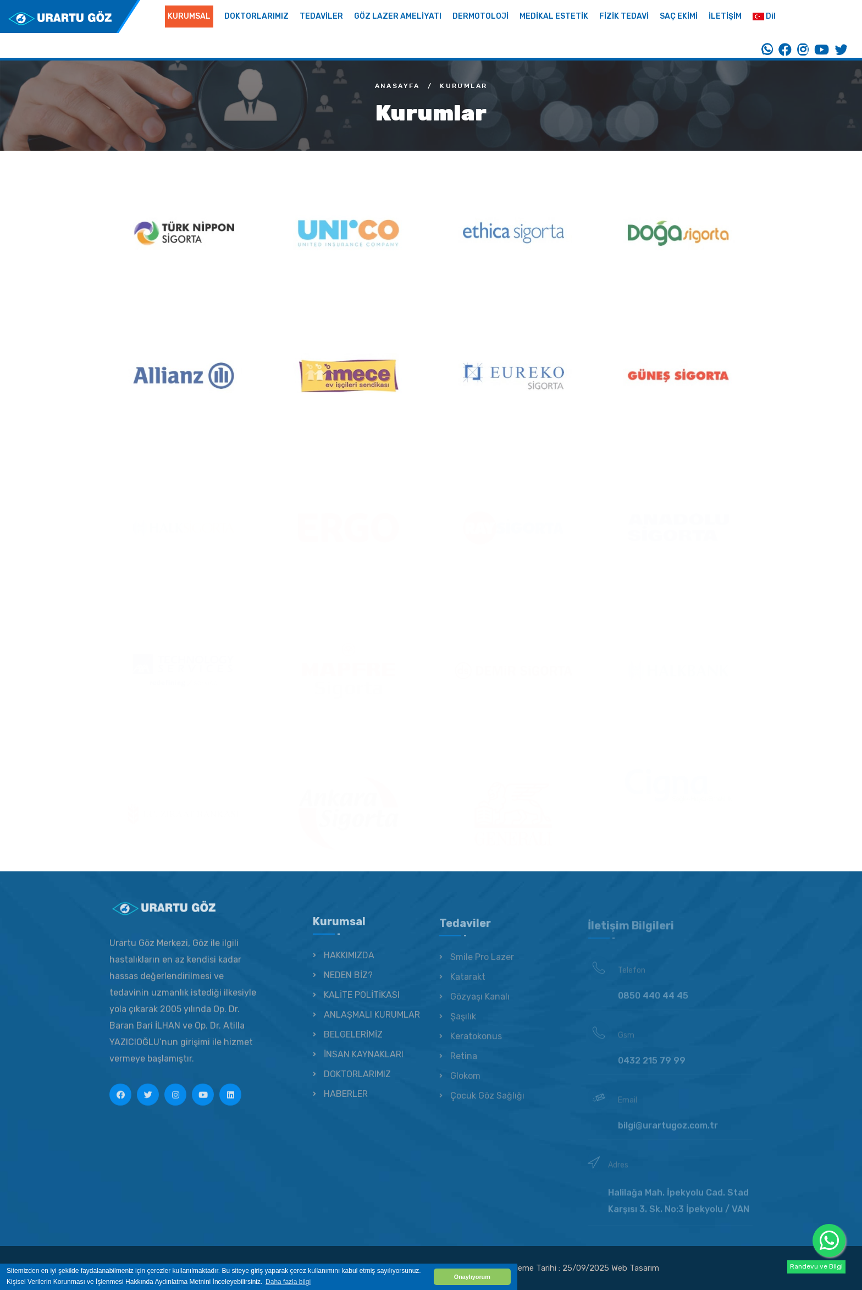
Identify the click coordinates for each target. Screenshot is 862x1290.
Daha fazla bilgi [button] (288, 1282)
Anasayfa (397, 86)
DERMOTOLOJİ (480, 16)
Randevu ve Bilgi (816, 1266)
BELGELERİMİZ (353, 1041)
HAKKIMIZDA (349, 962)
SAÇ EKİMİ (679, 16)
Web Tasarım (635, 1268)
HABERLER (346, 1101)
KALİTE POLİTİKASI (362, 1002)
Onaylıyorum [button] (472, 1276)
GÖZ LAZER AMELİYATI (397, 16)
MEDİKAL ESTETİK (554, 16)
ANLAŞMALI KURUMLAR (372, 1022)
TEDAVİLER (321, 16)
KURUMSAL (189, 16)
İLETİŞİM (725, 16)
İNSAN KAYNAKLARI (364, 1061)
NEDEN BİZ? (348, 982)
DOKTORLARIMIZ (256, 16)
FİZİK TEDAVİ (624, 16)
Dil (764, 16)
